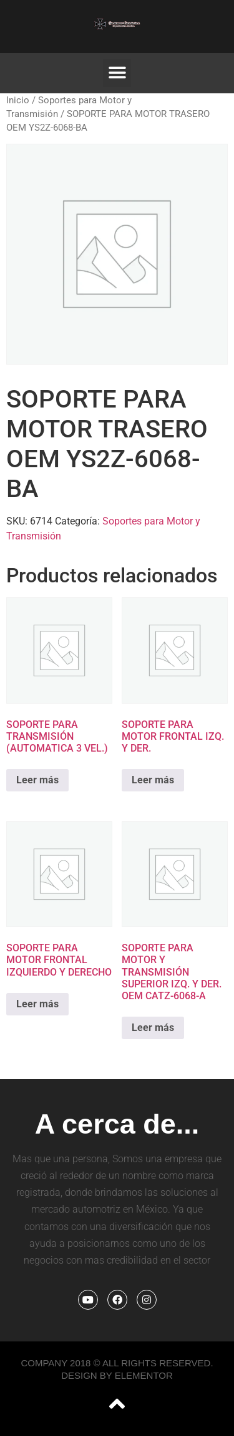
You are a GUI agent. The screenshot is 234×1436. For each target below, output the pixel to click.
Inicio (17, 100)
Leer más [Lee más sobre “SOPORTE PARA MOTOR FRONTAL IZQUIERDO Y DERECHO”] (37, 1004)
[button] (117, 73)
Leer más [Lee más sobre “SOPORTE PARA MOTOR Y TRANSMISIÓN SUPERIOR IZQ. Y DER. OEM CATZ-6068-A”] (153, 1027)
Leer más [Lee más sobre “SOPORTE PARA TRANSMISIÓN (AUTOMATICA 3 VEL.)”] (37, 780)
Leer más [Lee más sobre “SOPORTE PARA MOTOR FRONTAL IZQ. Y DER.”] (153, 780)
